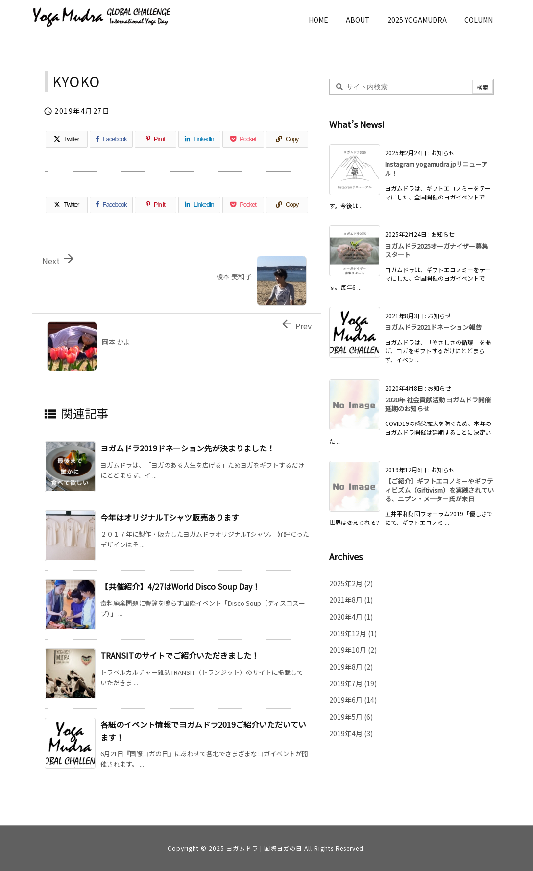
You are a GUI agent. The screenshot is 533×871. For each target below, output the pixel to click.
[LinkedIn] (199, 139)
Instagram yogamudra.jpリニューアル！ (436, 168)
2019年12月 (353, 633)
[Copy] (287, 139)
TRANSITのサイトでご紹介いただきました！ (179, 655)
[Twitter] (67, 139)
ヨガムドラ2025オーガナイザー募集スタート (436, 250)
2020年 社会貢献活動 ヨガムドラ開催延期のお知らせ (438, 404)
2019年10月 (353, 650)
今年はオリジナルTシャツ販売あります (169, 517)
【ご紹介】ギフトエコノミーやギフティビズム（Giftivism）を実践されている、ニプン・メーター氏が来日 (439, 489)
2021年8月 (351, 600)
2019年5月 (351, 717)
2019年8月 (351, 667)
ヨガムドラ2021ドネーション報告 (433, 327)
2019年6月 (353, 700)
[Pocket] (243, 139)
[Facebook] (111, 139)
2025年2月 (351, 583)
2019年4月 (351, 733)
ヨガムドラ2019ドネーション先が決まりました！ (187, 448)
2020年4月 (351, 617)
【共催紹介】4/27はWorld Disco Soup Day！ (180, 586)
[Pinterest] (156, 139)
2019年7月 (353, 683)
